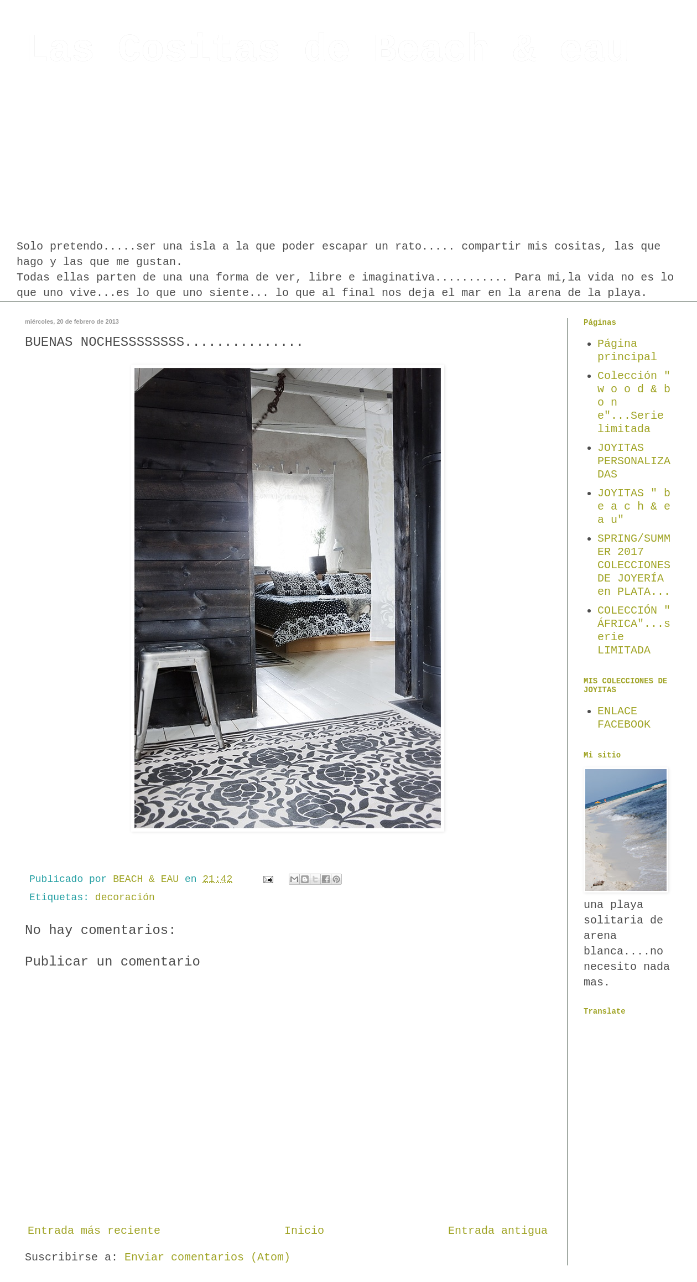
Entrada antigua (498, 1230)
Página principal (627, 351)
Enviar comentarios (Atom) (207, 1257)
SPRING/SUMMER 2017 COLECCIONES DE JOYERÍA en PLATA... (633, 565)
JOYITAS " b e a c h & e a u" (633, 506)
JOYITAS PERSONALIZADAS (633, 461)
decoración (125, 897)
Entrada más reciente (94, 1230)
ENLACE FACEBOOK (624, 718)
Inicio (304, 1230)
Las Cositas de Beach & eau (327, 50)
